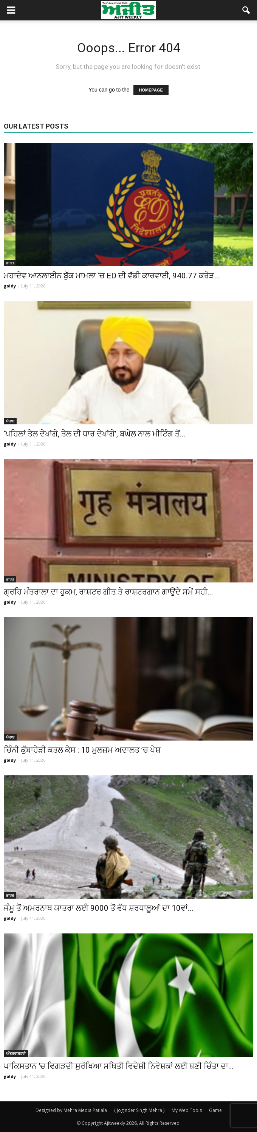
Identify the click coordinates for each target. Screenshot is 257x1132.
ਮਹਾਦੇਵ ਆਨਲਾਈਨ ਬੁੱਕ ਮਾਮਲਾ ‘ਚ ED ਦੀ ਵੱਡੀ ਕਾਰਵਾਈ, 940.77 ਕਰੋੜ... (112, 275)
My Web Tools (187, 1110)
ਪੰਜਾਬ (10, 421)
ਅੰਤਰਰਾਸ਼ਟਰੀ (16, 1053)
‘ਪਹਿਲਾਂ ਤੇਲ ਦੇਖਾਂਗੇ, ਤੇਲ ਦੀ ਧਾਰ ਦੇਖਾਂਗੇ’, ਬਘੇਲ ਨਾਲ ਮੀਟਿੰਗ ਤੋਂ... (95, 433)
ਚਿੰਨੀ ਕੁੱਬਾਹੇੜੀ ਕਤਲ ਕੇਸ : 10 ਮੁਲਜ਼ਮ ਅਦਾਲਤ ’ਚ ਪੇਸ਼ (82, 750)
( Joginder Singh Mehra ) (139, 1110)
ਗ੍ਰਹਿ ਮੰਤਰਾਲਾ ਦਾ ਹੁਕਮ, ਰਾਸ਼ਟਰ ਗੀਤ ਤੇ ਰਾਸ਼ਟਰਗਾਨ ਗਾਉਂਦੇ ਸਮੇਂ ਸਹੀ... (108, 591)
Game (215, 1110)
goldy (10, 286)
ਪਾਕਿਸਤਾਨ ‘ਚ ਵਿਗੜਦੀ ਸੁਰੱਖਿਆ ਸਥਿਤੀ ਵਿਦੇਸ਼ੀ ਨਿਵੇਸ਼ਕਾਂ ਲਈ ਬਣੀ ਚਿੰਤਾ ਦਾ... (119, 1066)
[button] (246, 10)
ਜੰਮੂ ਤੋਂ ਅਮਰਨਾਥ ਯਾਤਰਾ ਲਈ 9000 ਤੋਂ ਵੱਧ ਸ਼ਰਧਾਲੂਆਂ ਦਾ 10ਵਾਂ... (99, 908)
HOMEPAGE (151, 90)
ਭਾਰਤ (10, 263)
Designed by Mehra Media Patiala (71, 1110)
